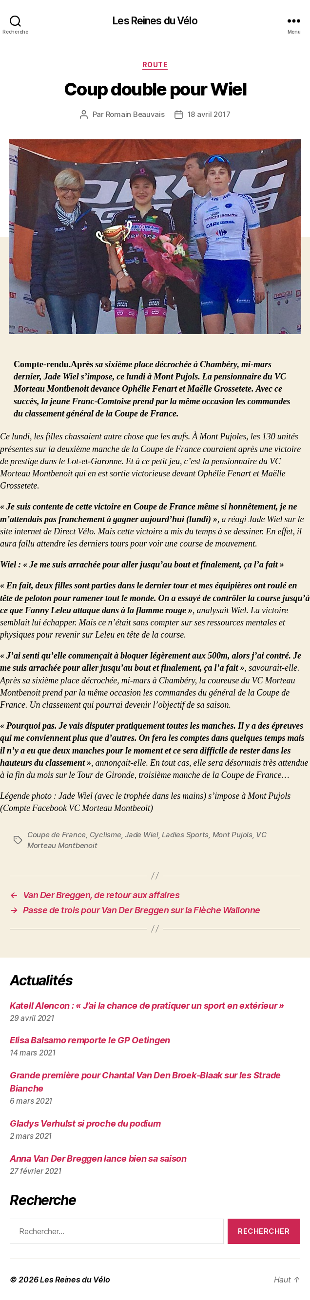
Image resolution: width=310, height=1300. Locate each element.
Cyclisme (105, 834)
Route (155, 64)
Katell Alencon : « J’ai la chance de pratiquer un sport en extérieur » (147, 1005)
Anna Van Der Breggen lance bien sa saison (98, 1158)
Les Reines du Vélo (155, 21)
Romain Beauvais (135, 114)
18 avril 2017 (209, 114)
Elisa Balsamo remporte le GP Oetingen (90, 1040)
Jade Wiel (141, 834)
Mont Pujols (232, 834)
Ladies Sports (185, 834)
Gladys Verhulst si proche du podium (85, 1123)
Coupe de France (56, 834)
